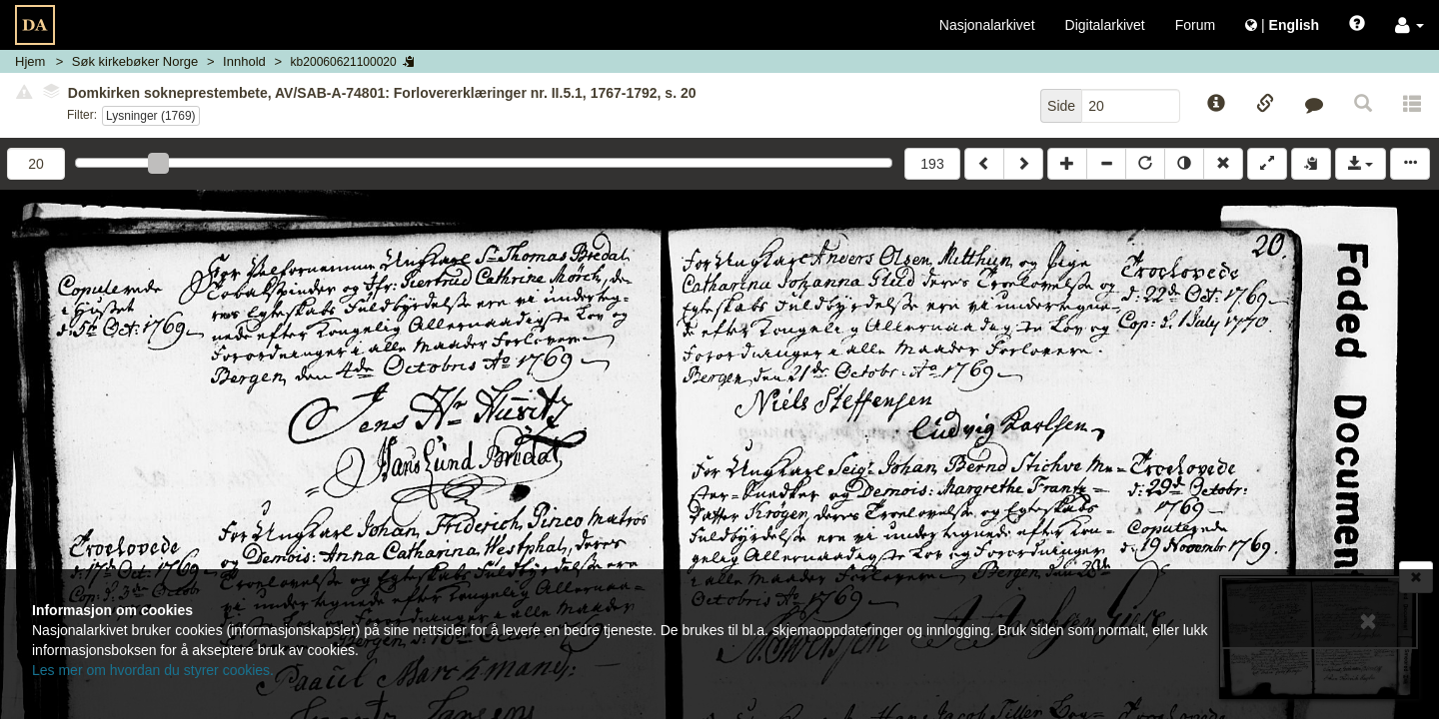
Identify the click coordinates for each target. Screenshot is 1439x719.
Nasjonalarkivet (987, 25)
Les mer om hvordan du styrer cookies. (153, 670)
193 (931, 164)
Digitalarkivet (1105, 25)
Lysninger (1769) (151, 116)
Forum (1195, 25)
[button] (1409, 25)
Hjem (30, 61)
